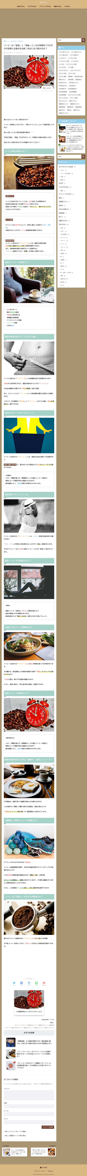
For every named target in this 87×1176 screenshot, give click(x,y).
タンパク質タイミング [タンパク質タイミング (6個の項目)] (64, 52)
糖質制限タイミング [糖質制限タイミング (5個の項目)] (63, 104)
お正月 (62, 183)
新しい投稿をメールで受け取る (15, 1135)
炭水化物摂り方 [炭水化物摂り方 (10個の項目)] (62, 88)
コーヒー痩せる (10, 1028)
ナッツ (63, 244)
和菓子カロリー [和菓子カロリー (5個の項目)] (62, 79)
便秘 (63, 191)
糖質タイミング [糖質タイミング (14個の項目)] (72, 101)
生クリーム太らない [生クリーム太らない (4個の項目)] (63, 98)
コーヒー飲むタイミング (46, 1028)
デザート (64, 241)
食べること (43, 2)
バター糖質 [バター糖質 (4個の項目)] (70, 67)
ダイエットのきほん (45, 6)
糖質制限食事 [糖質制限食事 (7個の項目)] (79, 107)
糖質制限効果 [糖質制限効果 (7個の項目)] (62, 107)
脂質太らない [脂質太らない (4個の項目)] (76, 110)
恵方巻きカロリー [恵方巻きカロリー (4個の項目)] (63, 82)
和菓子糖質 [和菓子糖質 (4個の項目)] (70, 79)
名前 (6, 1102)
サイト (6, 1118)
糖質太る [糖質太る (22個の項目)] (69, 110)
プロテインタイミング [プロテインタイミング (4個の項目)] (75, 70)
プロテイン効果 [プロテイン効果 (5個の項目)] (62, 73)
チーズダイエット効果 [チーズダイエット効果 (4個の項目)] (64, 61)
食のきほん (64, 225)
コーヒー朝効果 (48, 1025)
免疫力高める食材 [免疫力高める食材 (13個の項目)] (79, 76)
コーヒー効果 (37, 1025)
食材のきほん (21, 6)
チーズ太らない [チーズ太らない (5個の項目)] (74, 61)
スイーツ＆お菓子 (66, 174)
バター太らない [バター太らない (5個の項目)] (62, 67)
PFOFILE (67, 6)
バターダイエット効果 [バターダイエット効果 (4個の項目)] (71, 64)
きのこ (63, 231)
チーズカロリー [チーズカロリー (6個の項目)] (62, 58)
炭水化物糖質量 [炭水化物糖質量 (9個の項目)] (72, 91)
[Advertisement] (43, 23)
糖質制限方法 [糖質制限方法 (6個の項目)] (70, 107)
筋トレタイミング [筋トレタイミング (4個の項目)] (63, 101)
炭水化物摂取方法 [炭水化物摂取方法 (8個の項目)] (72, 88)
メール (6, 1110)
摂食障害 (63, 213)
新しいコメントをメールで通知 (15, 1131)
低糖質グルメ (64, 202)
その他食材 (64, 234)
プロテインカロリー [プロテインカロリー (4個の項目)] (63, 70)
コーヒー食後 (32, 1028)
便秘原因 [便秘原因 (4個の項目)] (70, 76)
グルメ (63, 170)
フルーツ (64, 247)
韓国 (63, 180)
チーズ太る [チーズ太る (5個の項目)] (61, 64)
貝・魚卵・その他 (66, 273)
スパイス (64, 238)
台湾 (63, 177)
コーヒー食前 (22, 1028)
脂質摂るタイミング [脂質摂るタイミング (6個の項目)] (63, 113)
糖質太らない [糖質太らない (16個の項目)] (62, 110)
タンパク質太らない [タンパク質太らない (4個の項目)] (63, 55)
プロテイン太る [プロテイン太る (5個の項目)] (71, 73)
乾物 (61, 198)
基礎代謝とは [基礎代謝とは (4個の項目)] (79, 79)
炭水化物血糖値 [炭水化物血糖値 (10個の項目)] (62, 94)
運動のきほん (58, 6)
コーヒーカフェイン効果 (22, 1025)
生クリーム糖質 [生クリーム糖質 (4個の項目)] (73, 98)
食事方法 (64, 279)
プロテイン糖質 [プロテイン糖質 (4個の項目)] (62, 76)
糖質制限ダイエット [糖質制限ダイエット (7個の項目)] (74, 104)
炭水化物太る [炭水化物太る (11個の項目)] (72, 85)
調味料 (63, 266)
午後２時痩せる (65, 209)
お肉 (63, 228)
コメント (7, 1088)
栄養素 (63, 260)
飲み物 (52, 1020)
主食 (63, 250)
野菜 (63, 276)
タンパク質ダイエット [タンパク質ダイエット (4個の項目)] (76, 52)
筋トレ (62, 217)
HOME (43, 1167)
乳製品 (63, 254)
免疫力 (62, 206)
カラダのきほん (32, 6)
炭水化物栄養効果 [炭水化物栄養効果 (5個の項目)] (63, 91)
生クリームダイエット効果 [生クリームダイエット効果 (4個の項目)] (74, 94)
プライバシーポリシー (40, 1171)
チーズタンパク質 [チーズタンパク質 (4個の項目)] (72, 58)
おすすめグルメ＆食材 (67, 167)
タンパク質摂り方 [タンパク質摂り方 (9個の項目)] (74, 55)
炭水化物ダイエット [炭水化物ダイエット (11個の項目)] (73, 82)
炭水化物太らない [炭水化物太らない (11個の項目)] (63, 85)
